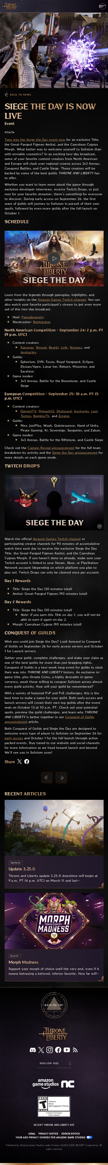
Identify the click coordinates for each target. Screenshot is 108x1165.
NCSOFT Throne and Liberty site (54, 1125)
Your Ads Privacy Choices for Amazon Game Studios (54, 1137)
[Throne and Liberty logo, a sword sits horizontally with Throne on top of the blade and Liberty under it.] (54, 1040)
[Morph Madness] (54, 937)
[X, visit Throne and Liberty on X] (41, 1050)
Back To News (20, 94)
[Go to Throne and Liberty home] (10, 6)
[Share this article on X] (19, 762)
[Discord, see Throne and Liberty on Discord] (33, 1050)
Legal (31, 1133)
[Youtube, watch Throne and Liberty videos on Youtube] (67, 1050)
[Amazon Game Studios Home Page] (46, 1084)
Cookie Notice (70, 1133)
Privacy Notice (48, 1133)
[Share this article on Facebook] (26, 762)
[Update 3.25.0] (54, 844)
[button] (54, 258)
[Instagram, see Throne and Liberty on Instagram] (49, 1050)
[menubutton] (102, 6)
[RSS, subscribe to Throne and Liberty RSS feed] (75, 1050)
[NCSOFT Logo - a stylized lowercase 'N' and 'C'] (68, 1085)
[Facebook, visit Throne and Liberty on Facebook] (58, 1050)
